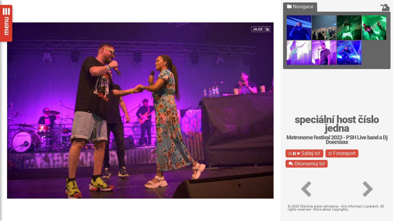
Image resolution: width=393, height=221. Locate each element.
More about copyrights (330, 209)
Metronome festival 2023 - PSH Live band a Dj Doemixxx (336, 139)
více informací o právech (359, 206)
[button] (305, 189)
